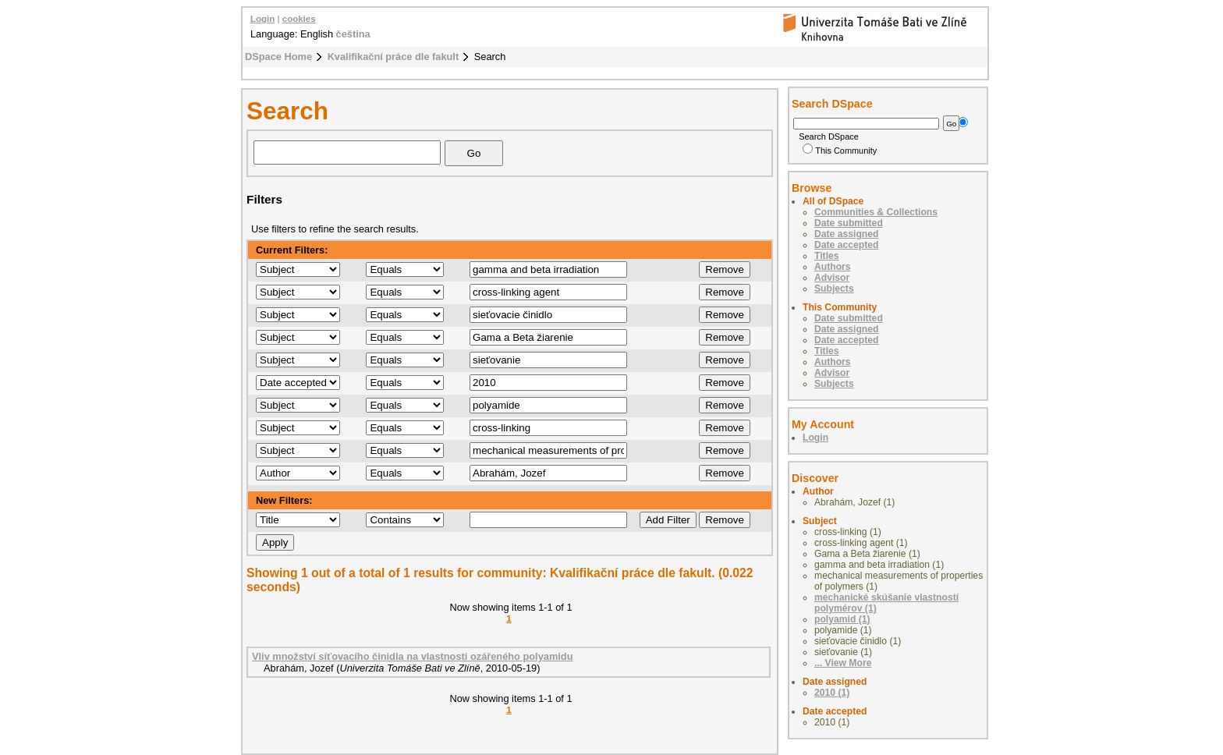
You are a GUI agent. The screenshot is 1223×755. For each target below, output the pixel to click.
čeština (353, 34)
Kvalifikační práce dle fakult (393, 56)
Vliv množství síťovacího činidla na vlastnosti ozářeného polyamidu (412, 656)
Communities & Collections (876, 212)
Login (262, 18)
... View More (842, 663)
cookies (299, 18)
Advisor (831, 277)
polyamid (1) (842, 619)
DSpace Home (278, 56)
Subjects (834, 288)
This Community (840, 150)
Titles (826, 255)
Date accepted (846, 244)
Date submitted (848, 223)
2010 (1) (831, 692)
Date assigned (846, 234)
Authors (832, 266)
